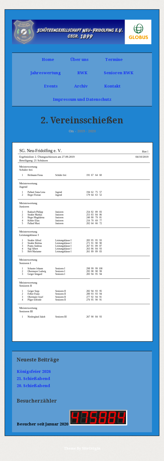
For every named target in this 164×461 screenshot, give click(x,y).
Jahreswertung (46, 72)
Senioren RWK (118, 72)
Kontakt (112, 86)
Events (51, 86)
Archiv (81, 86)
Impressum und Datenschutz (82, 99)
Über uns (79, 59)
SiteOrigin (91, 448)
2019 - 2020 (86, 131)
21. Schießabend (33, 378)
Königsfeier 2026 (34, 371)
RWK (82, 72)
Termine (114, 59)
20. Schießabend (33, 385)
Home (48, 59)
